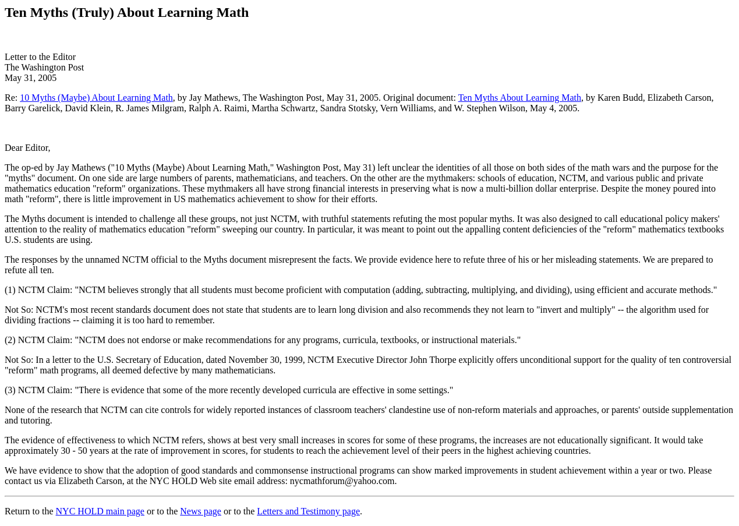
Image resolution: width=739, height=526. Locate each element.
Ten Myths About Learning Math (519, 98)
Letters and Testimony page (308, 511)
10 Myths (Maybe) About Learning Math (96, 98)
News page (200, 511)
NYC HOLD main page (100, 511)
